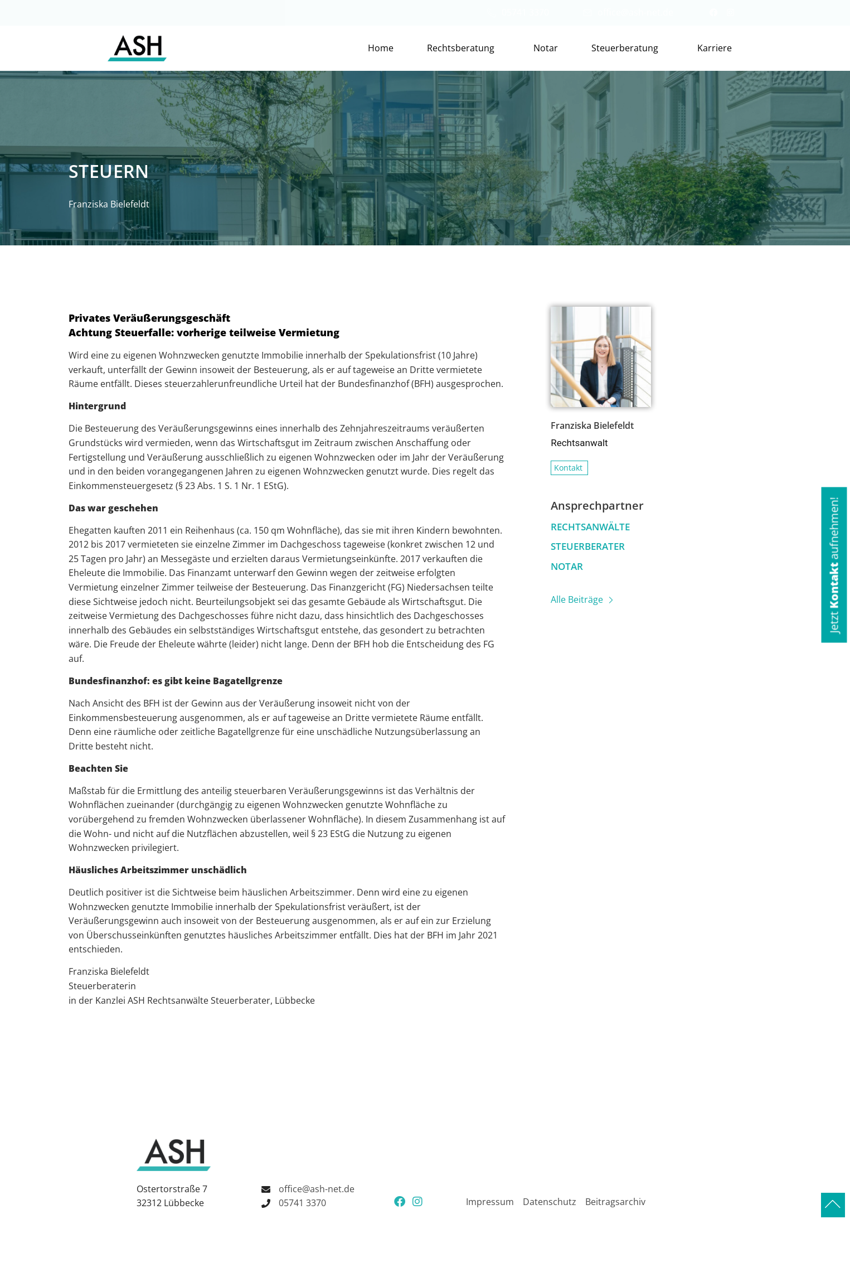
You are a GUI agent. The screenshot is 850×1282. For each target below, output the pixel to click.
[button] (833, 564)
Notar (545, 48)
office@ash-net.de (628, 12)
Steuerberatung (627, 48)
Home (381, 48)
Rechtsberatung (463, 48)
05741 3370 (518, 12)
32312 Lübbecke (170, 1203)
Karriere (714, 48)
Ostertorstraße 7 (172, 1189)
